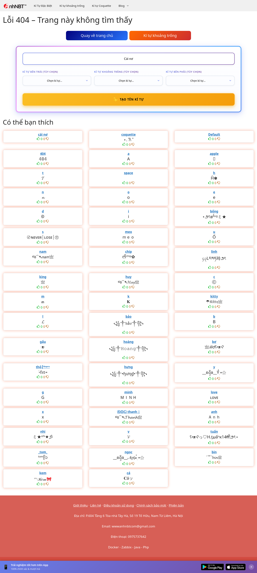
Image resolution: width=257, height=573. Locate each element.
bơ (214, 342)
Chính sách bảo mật (151, 505)
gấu (43, 342)
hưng (128, 367)
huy (129, 277)
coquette (128, 134)
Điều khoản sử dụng (119, 505)
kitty (214, 296)
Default (214, 134)
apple (214, 154)
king (42, 277)
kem (42, 473)
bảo (129, 316)
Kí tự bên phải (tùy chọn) (184, 71)
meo (128, 232)
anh (214, 412)
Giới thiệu (80, 505)
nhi (42, 431)
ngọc (128, 452)
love (214, 392)
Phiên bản (176, 505)
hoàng (129, 342)
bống (214, 211)
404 (42, 154)
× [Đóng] (251, 567)
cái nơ (43, 134)
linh (214, 251)
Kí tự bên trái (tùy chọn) (40, 71)
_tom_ (43, 452)
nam (42, 251)
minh (128, 392)
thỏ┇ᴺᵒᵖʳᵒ (43, 367)
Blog (125, 5)
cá (128, 473)
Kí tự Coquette (101, 6)
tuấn (214, 431)
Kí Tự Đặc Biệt (43, 6)
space (128, 173)
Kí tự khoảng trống (72, 6)
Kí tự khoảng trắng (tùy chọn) (116, 71)
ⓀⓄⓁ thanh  (128, 412)
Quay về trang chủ (97, 35)
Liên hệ (95, 505)
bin (214, 452)
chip (128, 251)
